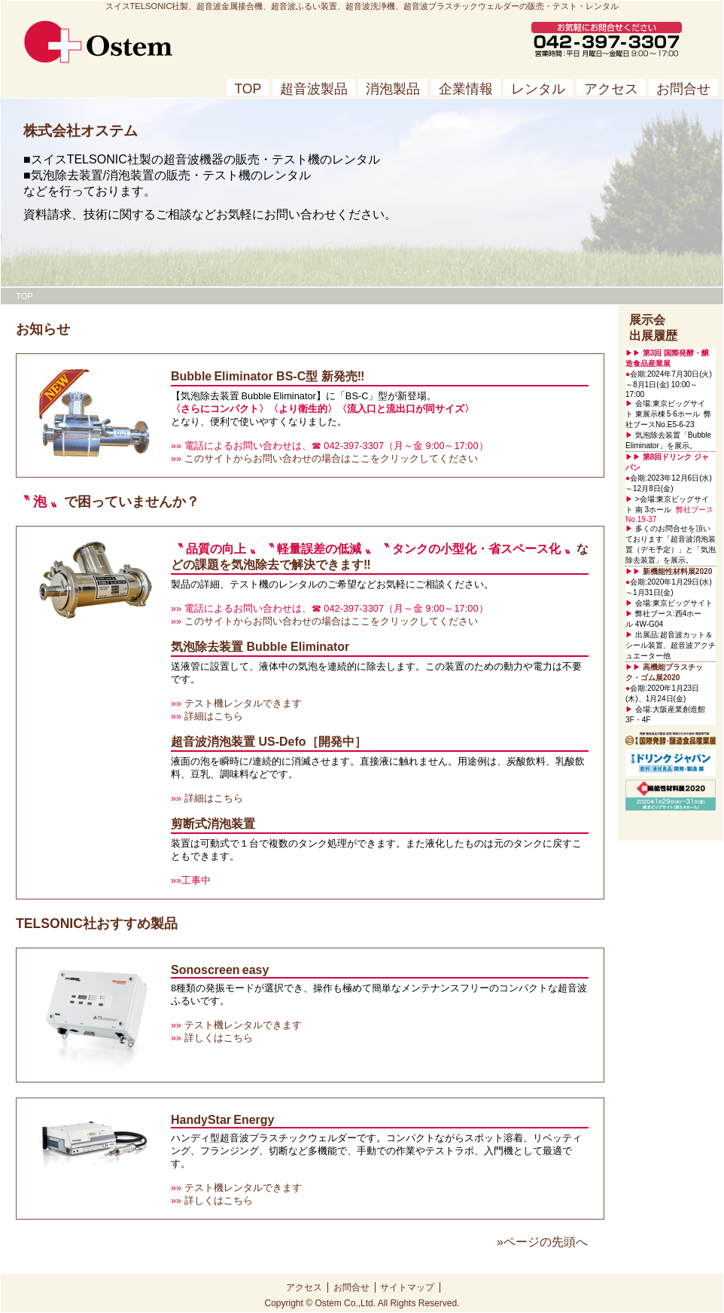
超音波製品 (314, 88)
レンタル (538, 88)
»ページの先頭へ (542, 1241)
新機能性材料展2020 (677, 571)
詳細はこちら (212, 716)
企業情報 (466, 88)
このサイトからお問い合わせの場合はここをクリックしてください (329, 458)
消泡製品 (393, 88)
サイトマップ (407, 1287)
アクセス (611, 88)
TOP (247, 88)
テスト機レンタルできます (241, 703)
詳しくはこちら (217, 1037)
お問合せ (683, 88)
